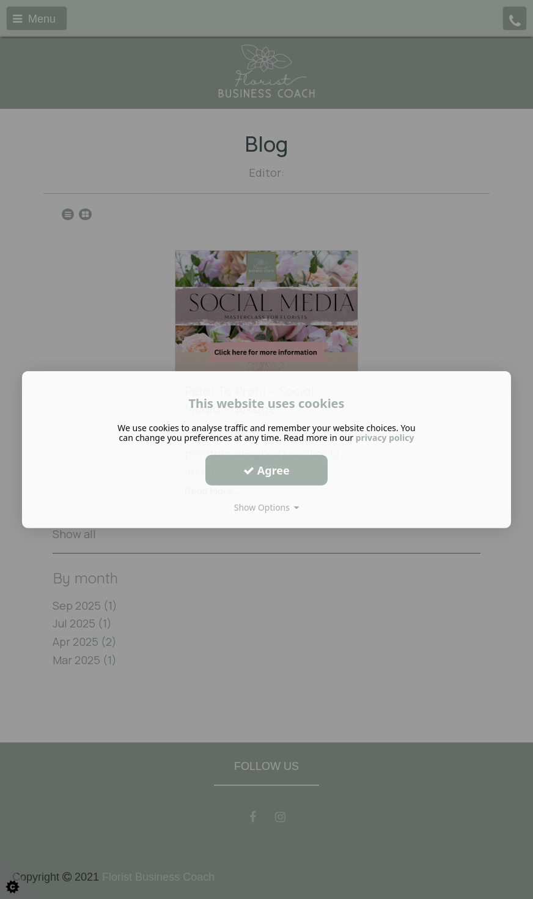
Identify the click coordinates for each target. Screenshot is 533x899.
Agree (266, 469)
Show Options (267, 507)
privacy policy (385, 437)
